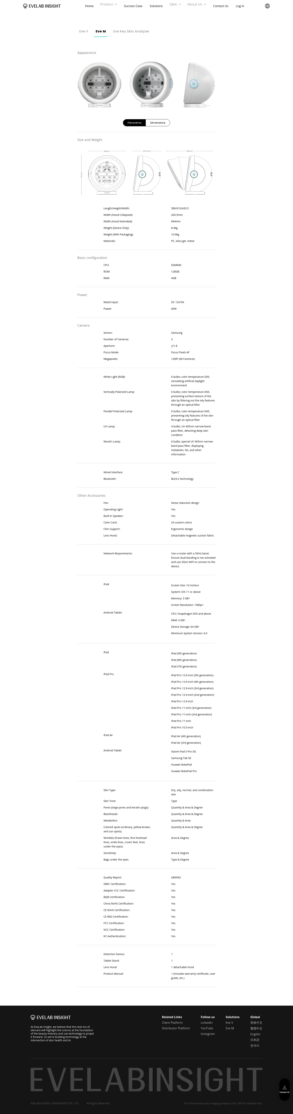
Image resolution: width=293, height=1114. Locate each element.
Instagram (208, 1034)
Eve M (101, 31)
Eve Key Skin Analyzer (131, 31)
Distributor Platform (176, 1028)
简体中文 (256, 1023)
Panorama (134, 123)
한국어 (254, 1045)
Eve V (83, 31)
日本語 (254, 1040)
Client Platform (172, 1023)
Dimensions (157, 123)
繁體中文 (256, 1028)
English (255, 1034)
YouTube (207, 1028)
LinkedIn (207, 1023)
